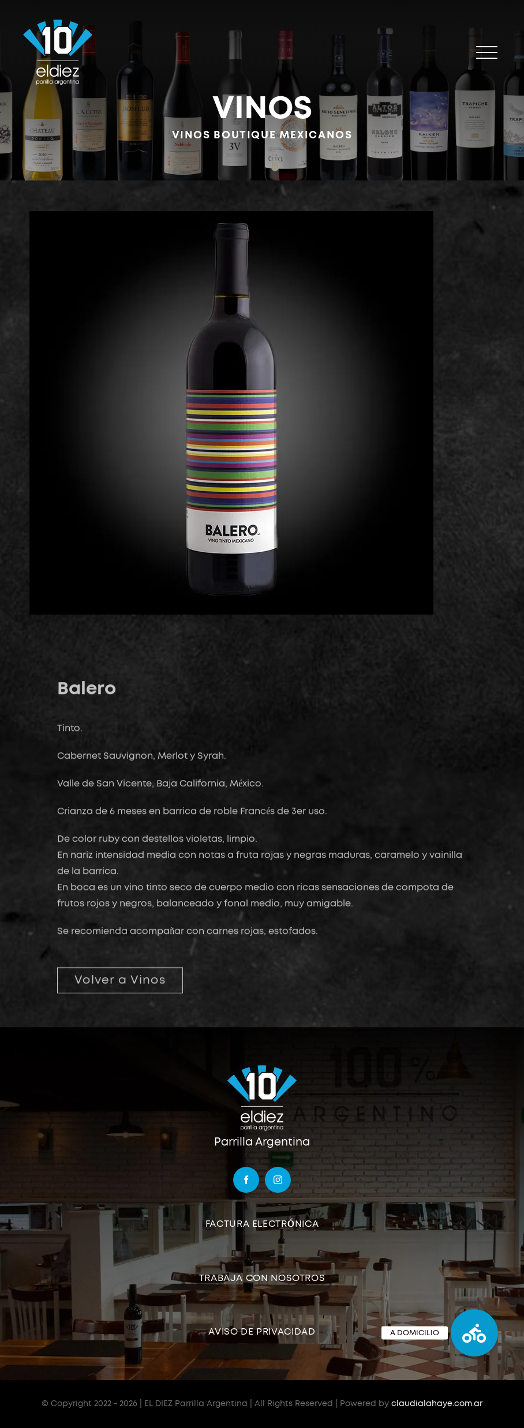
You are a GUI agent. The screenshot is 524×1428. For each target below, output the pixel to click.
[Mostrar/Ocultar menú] (487, 52)
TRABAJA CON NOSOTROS (262, 1278)
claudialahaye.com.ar (436, 1404)
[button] (474, 1333)
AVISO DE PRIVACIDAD (261, 1331)
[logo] (262, 1069)
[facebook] (246, 1180)
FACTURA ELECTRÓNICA (262, 1224)
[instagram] (278, 1180)
